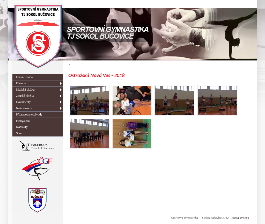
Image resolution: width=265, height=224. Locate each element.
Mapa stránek (240, 218)
